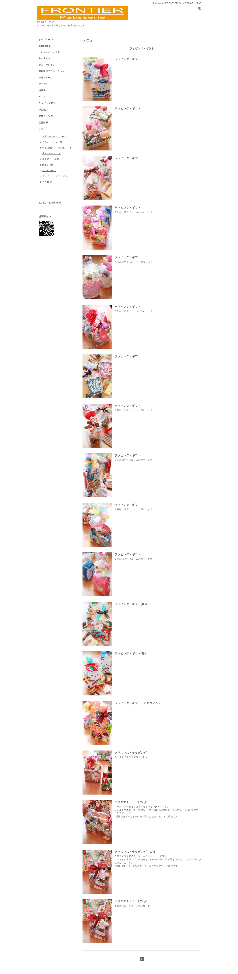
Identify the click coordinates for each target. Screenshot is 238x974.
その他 (42, 109)
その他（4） (48, 182)
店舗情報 (43, 122)
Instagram (45, 46)
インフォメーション (49, 52)
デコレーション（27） (53, 142)
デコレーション (47, 64)
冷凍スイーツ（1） (51, 153)
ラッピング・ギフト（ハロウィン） (138, 703)
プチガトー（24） (51, 159)
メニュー (43, 129)
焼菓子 (42, 90)
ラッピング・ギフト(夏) (130, 653)
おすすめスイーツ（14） (54, 136)
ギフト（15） (49, 170)
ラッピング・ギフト (128, 59)
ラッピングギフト (48, 103)
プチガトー (44, 84)
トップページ (46, 39)
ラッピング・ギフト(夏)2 (131, 604)
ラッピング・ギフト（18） (55, 176)
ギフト (42, 97)
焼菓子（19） (49, 165)
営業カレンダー (47, 116)
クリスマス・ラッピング (131, 752)
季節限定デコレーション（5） (57, 148)
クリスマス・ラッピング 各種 (135, 851)
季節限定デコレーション (52, 71)
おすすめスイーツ (48, 58)
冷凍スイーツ (46, 77)
